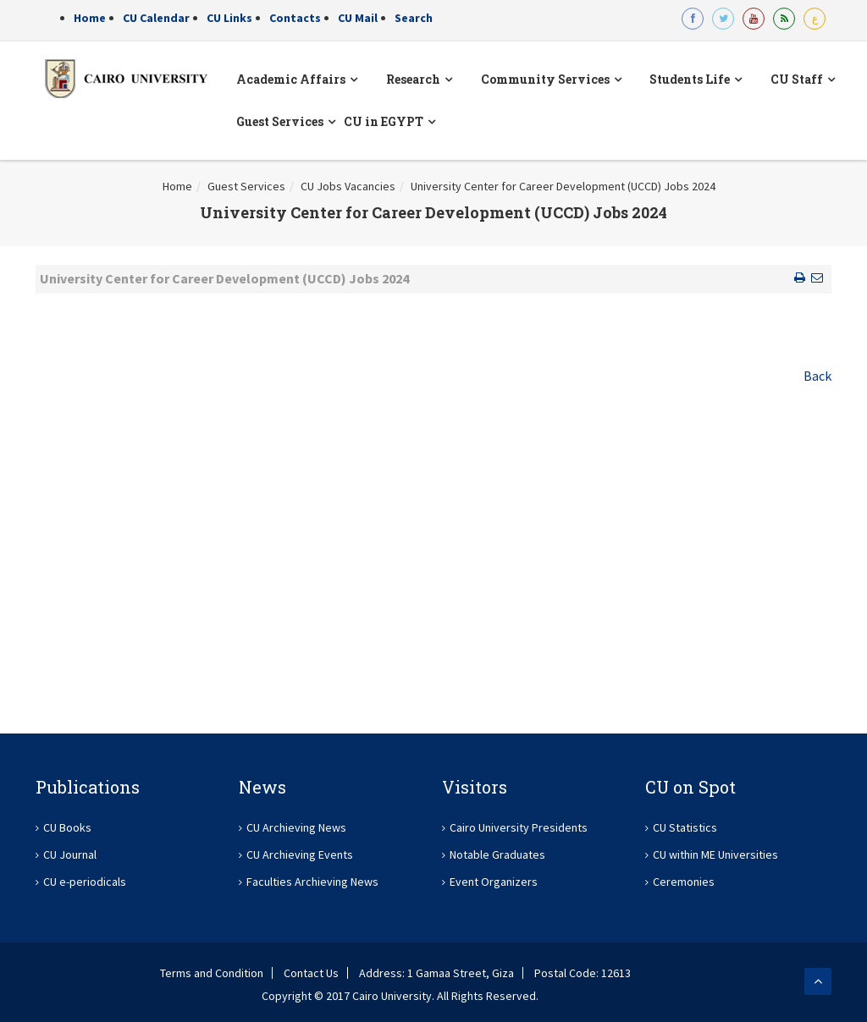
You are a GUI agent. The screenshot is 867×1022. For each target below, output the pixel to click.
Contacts (295, 17)
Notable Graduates (497, 854)
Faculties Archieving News (312, 881)
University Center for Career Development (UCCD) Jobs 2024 (563, 186)
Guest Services (246, 186)
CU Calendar (156, 17)
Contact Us (311, 973)
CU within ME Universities (715, 854)
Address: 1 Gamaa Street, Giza (436, 973)
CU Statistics (685, 827)
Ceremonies (684, 881)
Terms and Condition (211, 973)
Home (90, 17)
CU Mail (358, 17)
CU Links (229, 17)
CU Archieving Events (299, 854)
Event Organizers (494, 881)
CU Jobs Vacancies (348, 186)
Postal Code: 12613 (582, 973)
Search (414, 17)
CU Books (67, 827)
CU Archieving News (296, 827)
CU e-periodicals (84, 881)
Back (817, 375)
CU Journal (70, 854)
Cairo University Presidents (519, 827)
